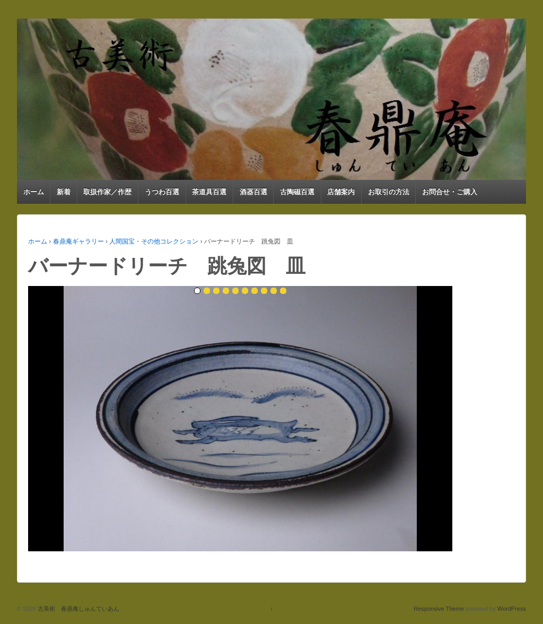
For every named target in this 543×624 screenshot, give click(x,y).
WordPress (511, 608)
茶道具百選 (209, 192)
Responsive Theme (439, 608)
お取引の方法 (388, 192)
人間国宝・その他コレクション (153, 241)
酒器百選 (253, 192)
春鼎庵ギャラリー (78, 241)
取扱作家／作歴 (107, 192)
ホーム (33, 192)
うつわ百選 (162, 192)
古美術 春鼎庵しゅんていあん (77, 608)
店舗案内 (341, 192)
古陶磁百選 (297, 192)
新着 (64, 192)
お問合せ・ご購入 (449, 192)
